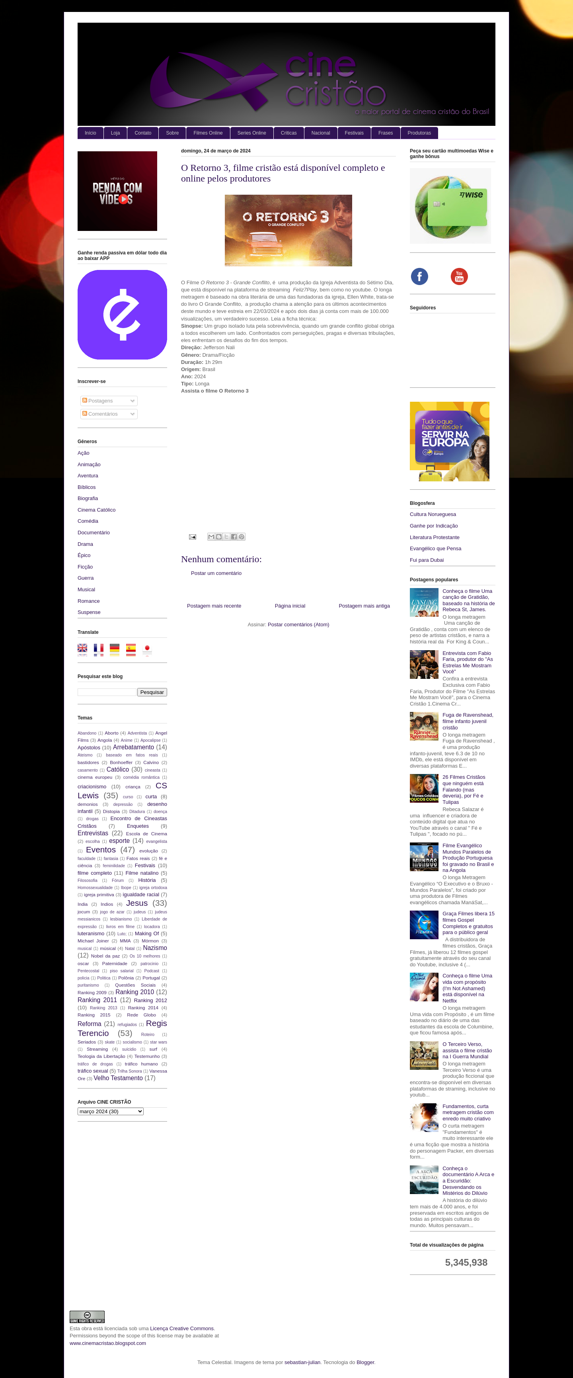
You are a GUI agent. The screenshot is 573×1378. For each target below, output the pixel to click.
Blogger (365, 1362)
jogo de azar (112, 912)
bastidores (88, 762)
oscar (83, 963)
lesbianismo (121, 919)
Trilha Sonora (129, 1071)
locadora (152, 927)
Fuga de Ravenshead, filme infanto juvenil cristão (467, 721)
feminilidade (114, 866)
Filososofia (87, 880)
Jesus (137, 902)
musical (85, 948)
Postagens (97, 401)
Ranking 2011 (97, 1000)
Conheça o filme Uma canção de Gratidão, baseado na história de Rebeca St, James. (468, 600)
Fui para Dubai (427, 560)
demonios (88, 804)
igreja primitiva (99, 894)
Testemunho (147, 1056)
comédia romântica (141, 777)
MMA (125, 940)
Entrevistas (93, 833)
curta (151, 796)
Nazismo (155, 947)
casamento (88, 770)
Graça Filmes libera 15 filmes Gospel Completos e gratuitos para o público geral (468, 923)
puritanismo (88, 985)
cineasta (152, 770)
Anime (127, 740)
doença (160, 811)
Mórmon (150, 940)
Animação (89, 464)
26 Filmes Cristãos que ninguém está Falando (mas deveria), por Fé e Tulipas (463, 789)
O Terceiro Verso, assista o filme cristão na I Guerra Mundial (467, 1050)
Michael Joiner (93, 940)
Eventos (101, 849)
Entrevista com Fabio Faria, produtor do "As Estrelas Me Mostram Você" (467, 662)
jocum (84, 911)
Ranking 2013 (103, 1008)
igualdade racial (141, 894)
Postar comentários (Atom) (298, 624)
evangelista (156, 841)
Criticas (289, 133)
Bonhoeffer (121, 762)
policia (83, 978)
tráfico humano (141, 1063)
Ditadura (137, 811)
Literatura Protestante (435, 537)
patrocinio (149, 964)
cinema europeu (95, 777)
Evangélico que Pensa (435, 548)
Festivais (354, 133)
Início (90, 133)
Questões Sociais (135, 984)
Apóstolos (89, 748)
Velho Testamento (118, 1078)
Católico (118, 769)
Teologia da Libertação (101, 1056)
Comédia (88, 521)
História (147, 880)
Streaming (97, 1049)
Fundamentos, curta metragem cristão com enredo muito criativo (468, 1112)
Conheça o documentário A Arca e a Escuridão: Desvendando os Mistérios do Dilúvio (468, 1180)
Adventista (137, 733)
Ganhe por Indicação (434, 526)
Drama (85, 544)
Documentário (94, 533)
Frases (385, 133)
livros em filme (120, 927)
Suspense (89, 612)
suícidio (129, 1049)
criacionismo (92, 787)
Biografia (88, 498)
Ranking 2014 (143, 1007)
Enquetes (138, 826)
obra (87, 1328)
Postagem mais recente (214, 606)
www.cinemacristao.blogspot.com (108, 1343)
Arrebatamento (133, 747)
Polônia (126, 977)
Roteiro (148, 1034)
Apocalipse (150, 740)
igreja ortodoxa (153, 887)
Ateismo (85, 755)
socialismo (132, 1042)
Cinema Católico (96, 510)
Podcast (152, 971)
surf (153, 1049)
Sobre (172, 133)
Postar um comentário (216, 573)
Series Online (252, 133)
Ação (84, 453)
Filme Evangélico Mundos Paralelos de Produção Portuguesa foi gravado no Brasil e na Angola (468, 857)
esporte (119, 840)
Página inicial (290, 606)
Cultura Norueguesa (433, 514)
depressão (123, 804)
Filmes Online (207, 133)
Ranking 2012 (150, 1000)
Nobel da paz (105, 955)
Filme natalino (141, 873)
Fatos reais (138, 858)
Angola (104, 740)
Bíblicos (87, 487)
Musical (86, 589)
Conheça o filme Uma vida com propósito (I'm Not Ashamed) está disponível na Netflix (467, 988)
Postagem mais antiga (364, 606)
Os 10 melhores (145, 956)
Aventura (88, 476)
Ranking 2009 (92, 992)
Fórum (118, 880)
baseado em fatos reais (132, 755)
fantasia (111, 858)
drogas (92, 819)
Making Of (147, 933)
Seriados (87, 1041)
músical (108, 948)
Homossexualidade (95, 887)
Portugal (151, 977)
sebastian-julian (302, 1362)
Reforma (89, 1023)
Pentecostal (88, 971)
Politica (104, 978)
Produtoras (419, 133)
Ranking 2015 (94, 1014)
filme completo (95, 873)
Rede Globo (141, 1014)
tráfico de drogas (95, 1064)
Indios (107, 904)
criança (132, 786)
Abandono (87, 733)
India (83, 904)
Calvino (151, 762)
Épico (84, 555)
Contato (142, 133)
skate (110, 1042)
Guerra (86, 578)
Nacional (321, 133)
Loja (115, 133)
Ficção (85, 567)
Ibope (126, 887)
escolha (93, 841)
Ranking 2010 (134, 992)
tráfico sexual (93, 1071)
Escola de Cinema (146, 833)
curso (128, 797)
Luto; (122, 934)
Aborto (111, 732)
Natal (129, 948)
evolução (148, 850)
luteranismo (91, 933)
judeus (140, 912)
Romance (89, 601)
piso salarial (121, 971)
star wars (158, 1042)
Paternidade (114, 963)
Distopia (111, 811)
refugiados (127, 1024)
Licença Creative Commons (182, 1328)
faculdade (87, 858)
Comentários (100, 414)
